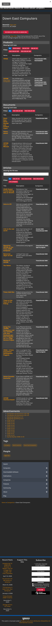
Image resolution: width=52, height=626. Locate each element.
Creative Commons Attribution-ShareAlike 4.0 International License (34, 621)
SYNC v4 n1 (10, 433)
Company (7, 445)
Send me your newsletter (41, 584)
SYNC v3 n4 (11, 428)
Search (5, 464)
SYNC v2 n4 (11, 420)
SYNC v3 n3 (11, 427)
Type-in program (13, 182)
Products (26, 484)
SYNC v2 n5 (11, 422)
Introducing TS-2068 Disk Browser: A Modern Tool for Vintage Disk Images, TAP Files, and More (7, 568)
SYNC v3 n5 (11, 430)
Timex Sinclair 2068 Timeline (7, 597)
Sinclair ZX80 (25, 48)
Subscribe (40, 590)
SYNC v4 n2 (11, 435)
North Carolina (17, 445)
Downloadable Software (26, 472)
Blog (4, 496)
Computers (26, 468)
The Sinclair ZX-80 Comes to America (7, 580)
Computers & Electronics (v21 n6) (18, 413)
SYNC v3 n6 (11, 432)
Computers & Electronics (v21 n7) (18, 415)
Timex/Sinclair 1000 (14, 51)
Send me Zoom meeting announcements (41, 586)
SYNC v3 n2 (11, 425)
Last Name (40, 577)
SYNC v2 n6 (11, 423)
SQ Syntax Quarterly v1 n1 (15, 417)
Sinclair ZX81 (34, 48)
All (10, 48)
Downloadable (16, 48)
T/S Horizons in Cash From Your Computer (7, 588)
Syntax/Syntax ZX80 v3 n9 (15, 437)
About (26, 492)
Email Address (41, 565)
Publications (26, 476)
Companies (26, 480)
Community (26, 488)
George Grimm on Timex (7, 605)
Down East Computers (6, 80)
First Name (40, 571)
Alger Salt (13, 25)
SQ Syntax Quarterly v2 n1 (15, 418)
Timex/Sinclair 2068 (26, 51)
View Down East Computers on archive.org (16, 32)
